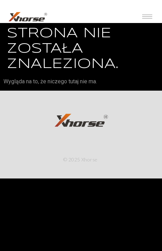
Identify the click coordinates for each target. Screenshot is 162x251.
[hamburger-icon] (147, 16)
